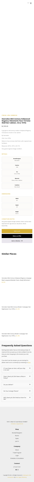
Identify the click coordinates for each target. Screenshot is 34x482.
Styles (17, 438)
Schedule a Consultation (17, 458)
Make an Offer (17, 236)
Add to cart (17, 231)
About (17, 450)
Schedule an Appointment (17, 423)
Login (17, 455)
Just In (17, 441)
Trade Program (17, 453)
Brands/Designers (17, 433)
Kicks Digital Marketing (21, 477)
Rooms (17, 435)
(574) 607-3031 (17, 467)
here (29, 362)
